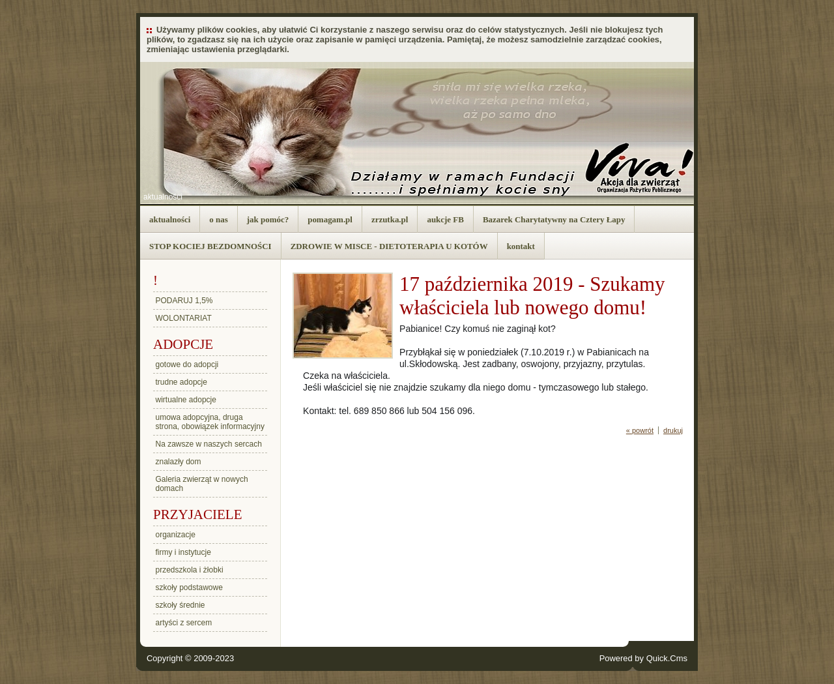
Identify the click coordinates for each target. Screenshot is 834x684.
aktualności (162, 196)
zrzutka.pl (390, 219)
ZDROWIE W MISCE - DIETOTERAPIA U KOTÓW (389, 246)
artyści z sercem (184, 622)
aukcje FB (445, 219)
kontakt (521, 246)
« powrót (640, 430)
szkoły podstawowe (189, 587)
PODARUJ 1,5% (184, 300)
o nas (218, 219)
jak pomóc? (268, 219)
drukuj (673, 430)
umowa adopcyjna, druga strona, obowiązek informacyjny (210, 422)
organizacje (175, 534)
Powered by (643, 658)
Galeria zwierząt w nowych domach (202, 484)
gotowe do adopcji (187, 364)
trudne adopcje (181, 382)
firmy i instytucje (183, 552)
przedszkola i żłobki (189, 569)
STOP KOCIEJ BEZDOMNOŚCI (210, 246)
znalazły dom (178, 461)
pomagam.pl (330, 219)
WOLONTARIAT (184, 318)
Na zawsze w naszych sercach (209, 444)
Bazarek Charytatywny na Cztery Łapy (554, 219)
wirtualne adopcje (186, 399)
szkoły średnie (180, 605)
